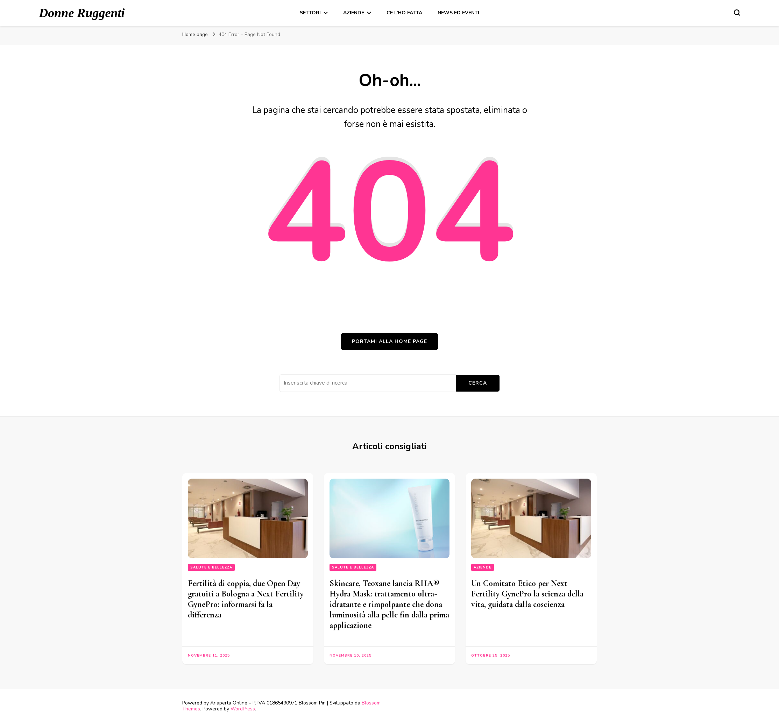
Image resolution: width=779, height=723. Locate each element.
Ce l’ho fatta (404, 12)
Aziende (353, 12)
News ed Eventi (458, 12)
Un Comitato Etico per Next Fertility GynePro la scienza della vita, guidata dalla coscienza (527, 593)
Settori (310, 12)
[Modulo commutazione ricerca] (737, 12)
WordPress (243, 709)
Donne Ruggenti (82, 13)
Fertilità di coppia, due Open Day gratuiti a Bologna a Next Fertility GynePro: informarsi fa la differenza (246, 599)
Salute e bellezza (211, 567)
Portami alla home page (389, 341)
